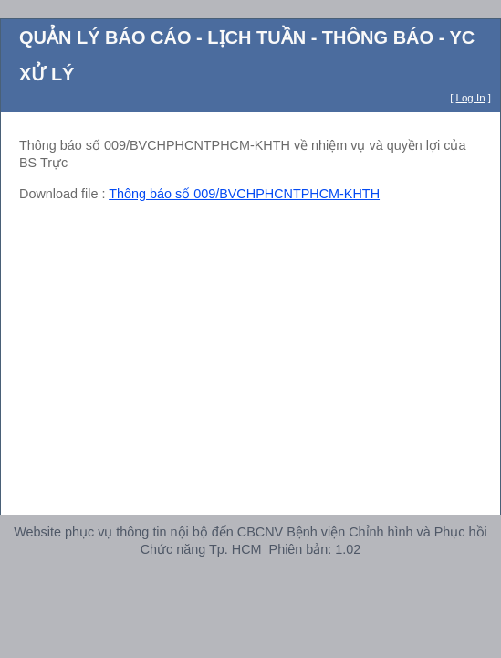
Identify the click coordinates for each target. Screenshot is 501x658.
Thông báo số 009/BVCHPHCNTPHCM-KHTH (244, 193)
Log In (470, 97)
